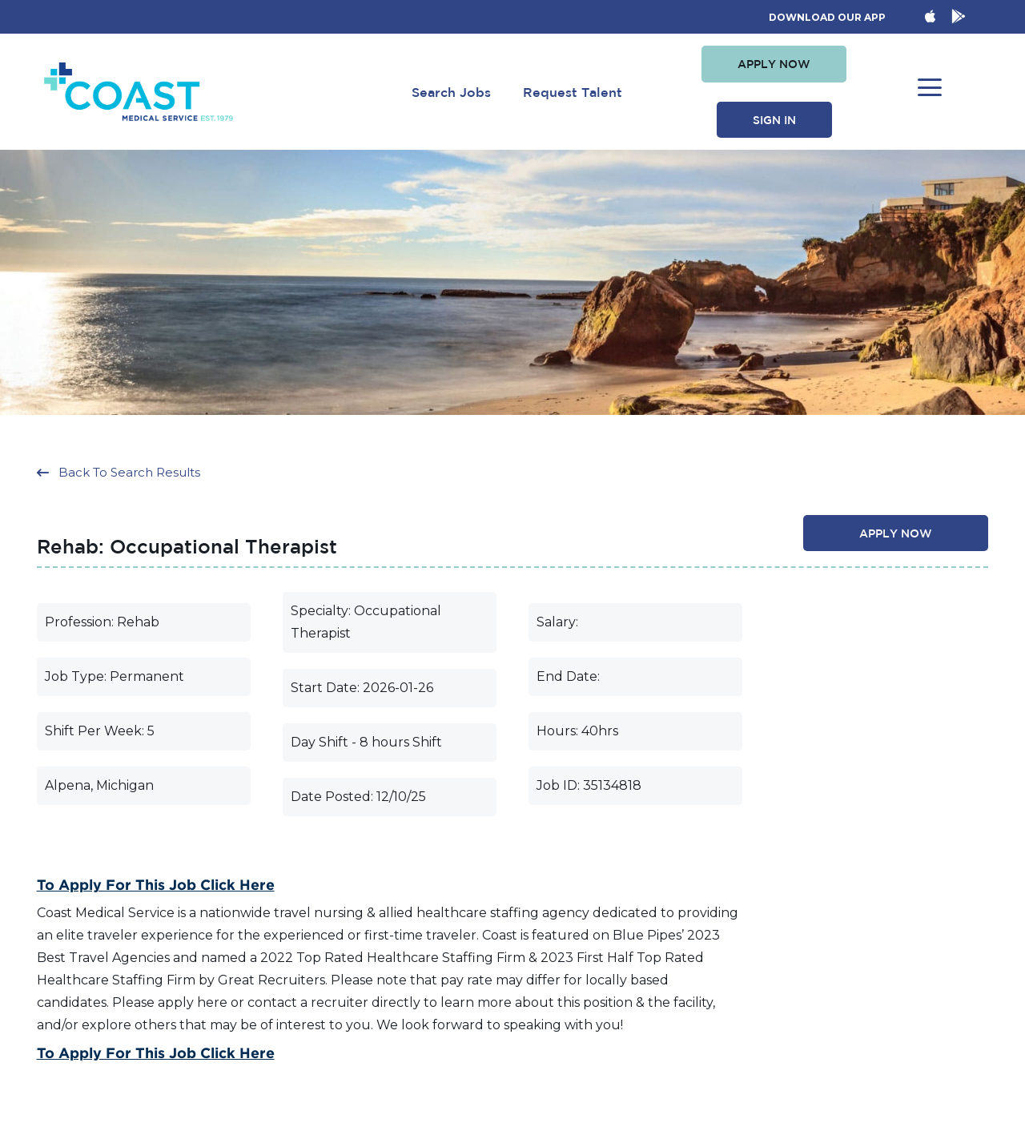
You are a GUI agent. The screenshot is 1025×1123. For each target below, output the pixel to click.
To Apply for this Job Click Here (156, 885)
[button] (773, 64)
